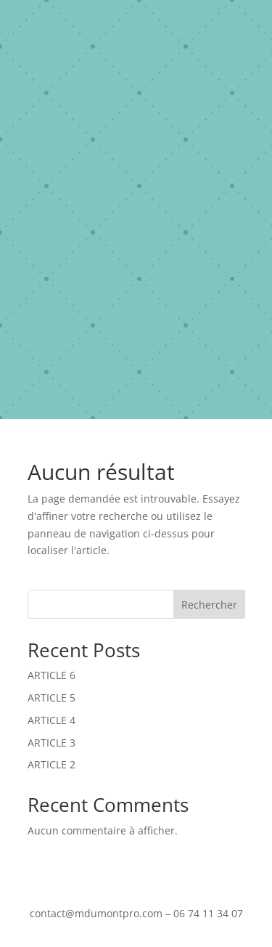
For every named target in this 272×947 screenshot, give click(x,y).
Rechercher (209, 604)
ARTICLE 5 (51, 697)
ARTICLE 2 (51, 764)
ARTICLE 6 (51, 675)
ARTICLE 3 (51, 742)
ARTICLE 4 (51, 720)
